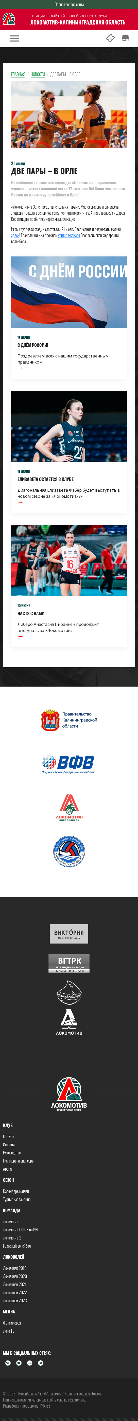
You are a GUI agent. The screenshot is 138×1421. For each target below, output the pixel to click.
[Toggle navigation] (14, 38)
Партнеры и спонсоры (18, 1161)
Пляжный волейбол (17, 1246)
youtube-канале (69, 235)
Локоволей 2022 (15, 1292)
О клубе (8, 1136)
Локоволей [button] (13, 1257)
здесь (15, 235)
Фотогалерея (12, 1323)
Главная (18, 74)
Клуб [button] (8, 1125)
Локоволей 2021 (14, 1284)
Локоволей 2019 (14, 1268)
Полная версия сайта (69, 4)
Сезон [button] (8, 1180)
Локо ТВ (8, 1331)
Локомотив (10, 1221)
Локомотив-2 (12, 1238)
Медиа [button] (9, 1312)
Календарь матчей (16, 1191)
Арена (7, 1169)
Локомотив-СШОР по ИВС (21, 1230)
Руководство (12, 1153)
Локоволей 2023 (15, 1300)
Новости (38, 74)
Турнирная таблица (16, 1199)
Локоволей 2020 (15, 1276)
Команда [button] (11, 1210)
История (8, 1145)
